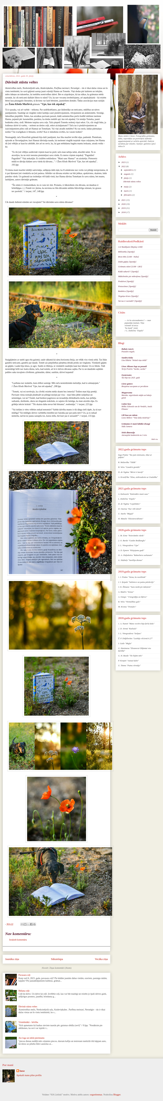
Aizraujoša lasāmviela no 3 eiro (134, 435)
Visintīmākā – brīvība (28, 1022)
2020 (123, 204)
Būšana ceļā (24, 991)
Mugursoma (127, 392)
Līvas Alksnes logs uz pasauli (134, 366)
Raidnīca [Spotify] (126, 291)
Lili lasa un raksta (129, 415)
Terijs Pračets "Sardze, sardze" (134, 369)
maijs (126, 186)
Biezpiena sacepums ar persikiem (135, 386)
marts (126, 191)
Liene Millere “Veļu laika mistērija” (136, 418)
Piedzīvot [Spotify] (126, 281)
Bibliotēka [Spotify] (126, 251)
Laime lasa (126, 404)
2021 (123, 200)
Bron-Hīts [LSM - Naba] (128, 256)
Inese (22, 1071)
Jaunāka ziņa (12, 959)
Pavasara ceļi (24, 975)
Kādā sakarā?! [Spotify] (128, 271)
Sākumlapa (57, 959)
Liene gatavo (127, 384)
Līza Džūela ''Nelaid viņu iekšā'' (134, 360)
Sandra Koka (127, 357)
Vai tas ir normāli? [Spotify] (130, 301)
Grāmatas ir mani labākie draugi (136, 424)
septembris (129, 170)
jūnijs (126, 178)
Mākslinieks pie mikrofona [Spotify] (133, 276)
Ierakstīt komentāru (18, 940)
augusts (127, 174)
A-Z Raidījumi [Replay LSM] (130, 247)
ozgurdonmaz (96, 1094)
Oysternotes (127, 375)
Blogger (116, 1094)
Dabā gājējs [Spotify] (127, 261)
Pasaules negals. (128, 351)
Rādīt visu (155, 439)
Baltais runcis (128, 349)
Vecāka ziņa (101, 959)
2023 (123, 162)
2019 (123, 208)
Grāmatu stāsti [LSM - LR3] (130, 266)
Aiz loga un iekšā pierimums (32, 1038)
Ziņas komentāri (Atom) (60, 968)
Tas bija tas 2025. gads (131, 378)
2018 (123, 212)
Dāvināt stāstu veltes (28, 1006)
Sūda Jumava (127, 426)
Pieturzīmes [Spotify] (127, 286)
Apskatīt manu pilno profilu (29, 1075)
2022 (123, 166)
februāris (128, 195)
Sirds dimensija (128, 432)
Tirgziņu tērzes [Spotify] (128, 296)
